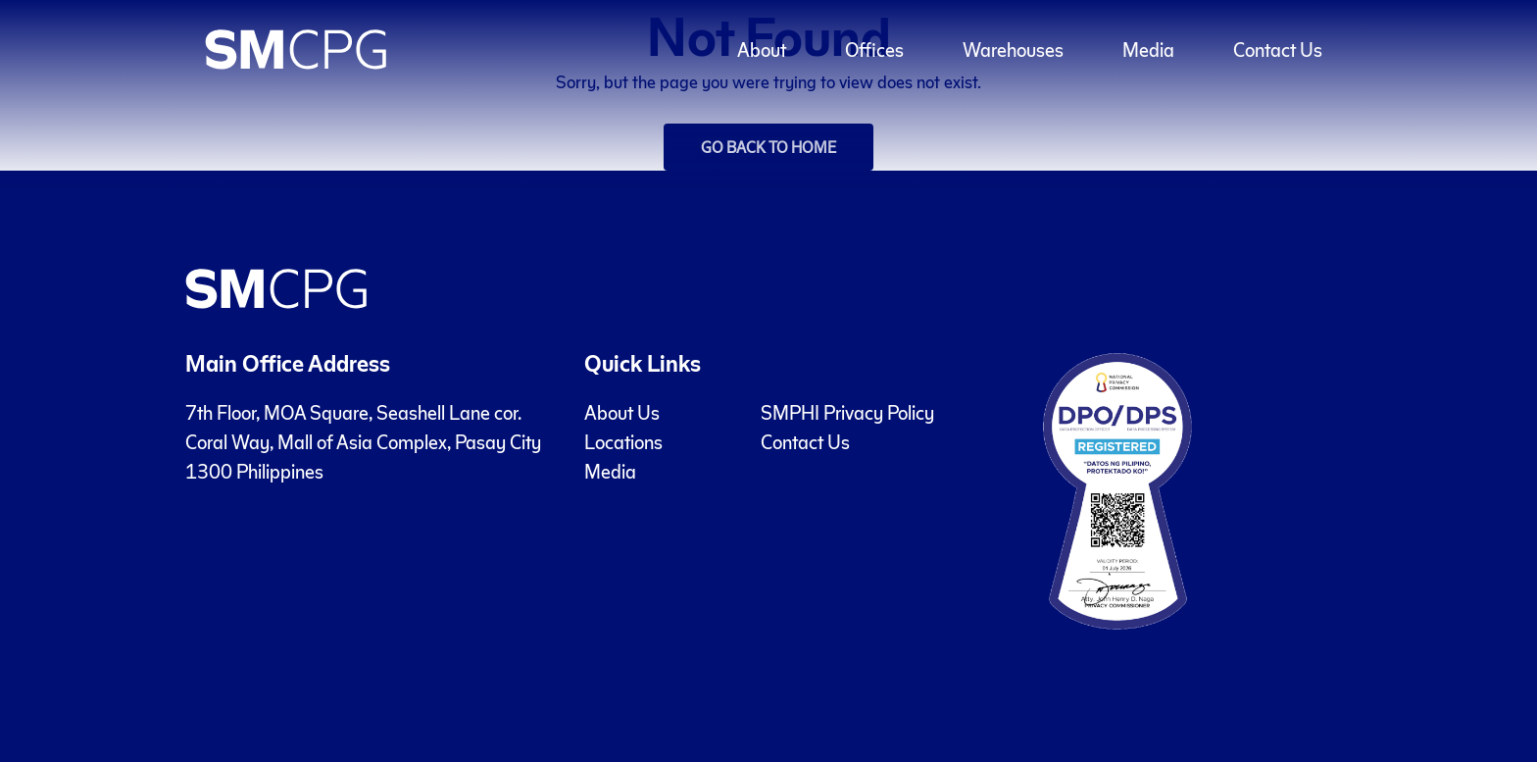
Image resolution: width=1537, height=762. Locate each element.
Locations (623, 441)
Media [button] (1148, 49)
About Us (622, 412)
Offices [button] (874, 49)
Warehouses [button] (1013, 49)
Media (610, 471)
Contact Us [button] (1277, 49)
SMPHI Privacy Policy (847, 412)
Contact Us (805, 441)
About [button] (761, 49)
